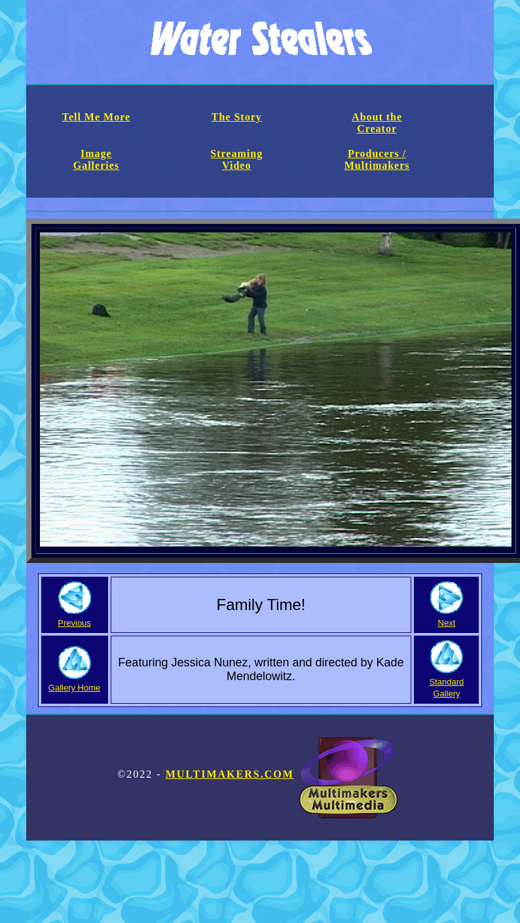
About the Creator (377, 122)
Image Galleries (96, 159)
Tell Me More (96, 116)
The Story (237, 116)
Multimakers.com (282, 774)
